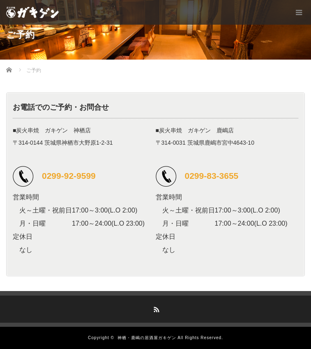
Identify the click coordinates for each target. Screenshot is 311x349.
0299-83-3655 (212, 175)
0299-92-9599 (69, 175)
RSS (156, 308)
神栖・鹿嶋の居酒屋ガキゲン (146, 337)
